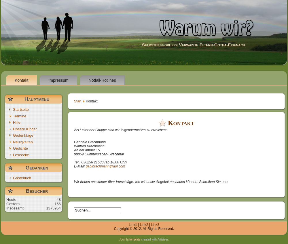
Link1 (133, 225)
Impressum (58, 80)
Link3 (155, 225)
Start (77, 101)
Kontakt (21, 80)
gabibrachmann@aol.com (105, 166)
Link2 (144, 225)
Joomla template (129, 239)
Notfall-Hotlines (102, 80)
